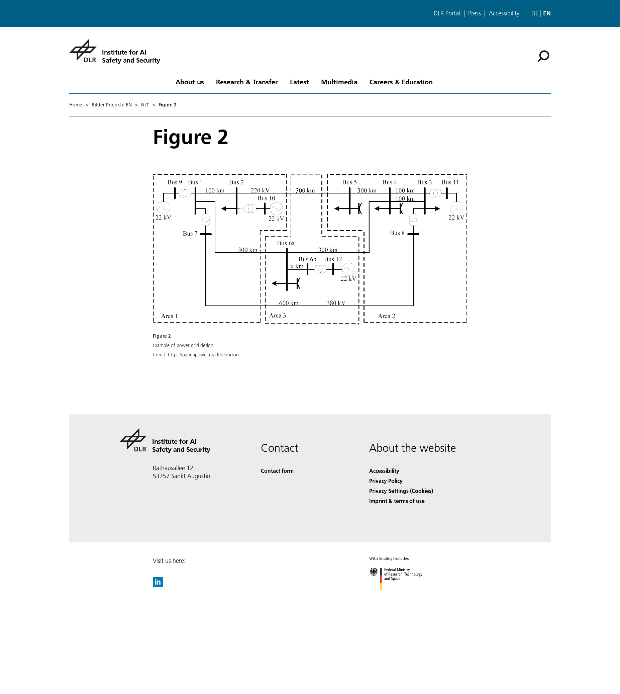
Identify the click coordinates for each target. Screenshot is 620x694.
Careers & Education (401, 81)
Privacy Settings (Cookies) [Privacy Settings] (401, 490)
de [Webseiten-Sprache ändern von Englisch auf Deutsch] (534, 13)
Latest (299, 81)
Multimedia (339, 81)
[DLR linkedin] (158, 585)
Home (75, 104)
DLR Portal (447, 13)
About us (190, 81)
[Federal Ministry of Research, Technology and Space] (401, 596)
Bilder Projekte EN (112, 104)
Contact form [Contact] (277, 470)
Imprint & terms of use (397, 500)
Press (474, 13)
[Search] (543, 56)
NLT (145, 104)
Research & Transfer (247, 81)
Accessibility (504, 13)
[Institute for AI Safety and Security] (114, 50)
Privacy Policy (386, 480)
